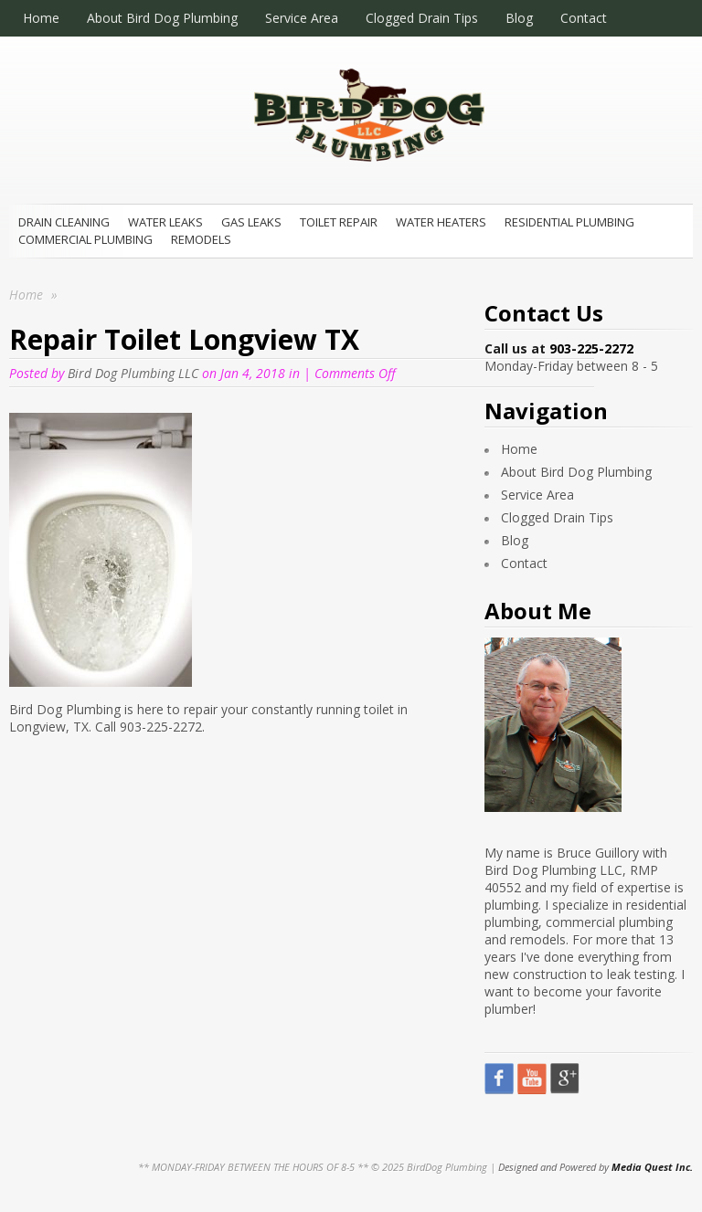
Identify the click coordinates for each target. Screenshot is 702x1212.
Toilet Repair (339, 222)
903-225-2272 (591, 348)
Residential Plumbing (569, 222)
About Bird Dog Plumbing (162, 17)
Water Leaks (165, 222)
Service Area (301, 17)
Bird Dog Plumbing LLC (133, 373)
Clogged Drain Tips (422, 17)
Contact (583, 17)
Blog (519, 17)
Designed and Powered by (595, 1167)
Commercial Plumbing (85, 239)
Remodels (201, 239)
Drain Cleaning (64, 222)
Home (41, 17)
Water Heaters (441, 222)
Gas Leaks (251, 222)
